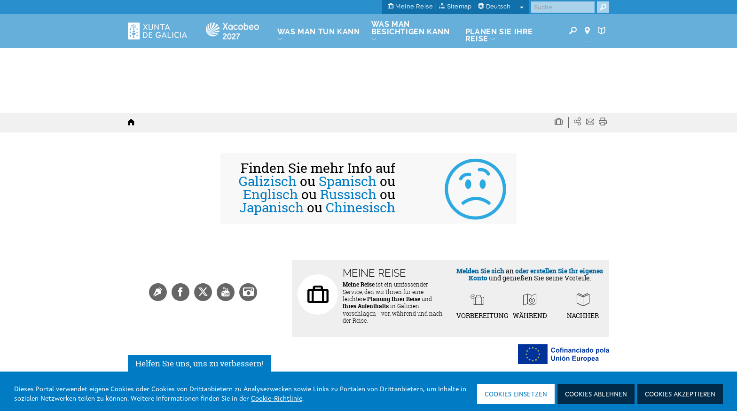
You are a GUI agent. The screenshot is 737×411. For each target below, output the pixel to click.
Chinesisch (360, 208)
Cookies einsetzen (516, 394)
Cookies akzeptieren (680, 394)
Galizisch (268, 181)
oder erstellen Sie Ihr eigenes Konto (536, 274)
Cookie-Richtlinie (276, 398)
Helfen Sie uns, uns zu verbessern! (199, 363)
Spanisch (347, 181)
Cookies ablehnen (596, 394)
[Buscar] (563, 7)
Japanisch (271, 208)
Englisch (270, 194)
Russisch (348, 194)
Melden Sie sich (480, 270)
